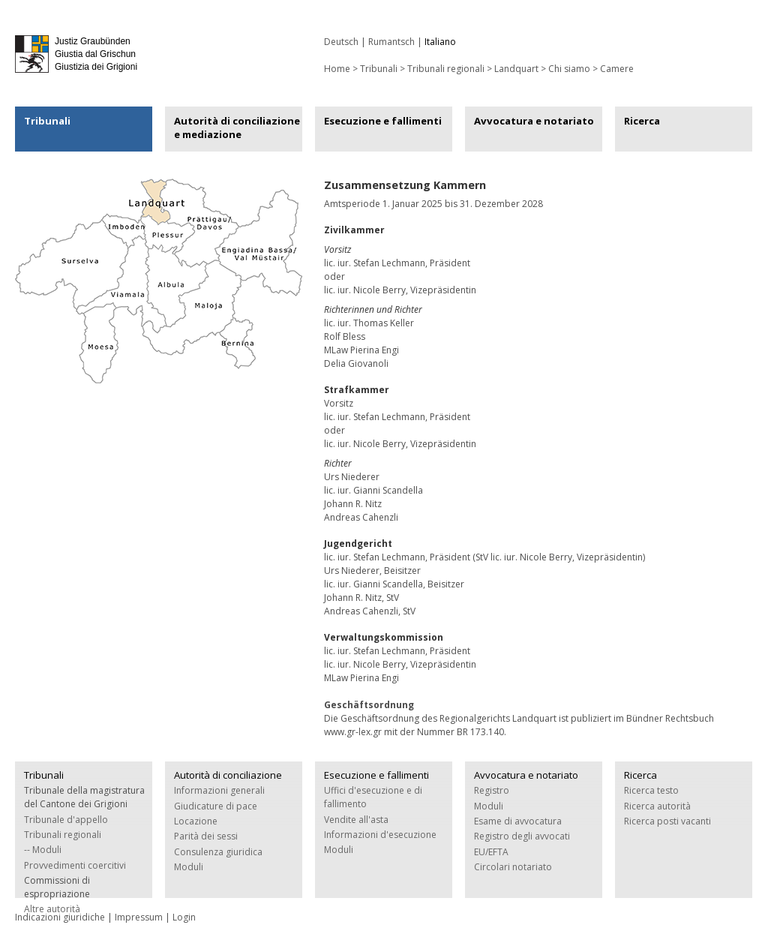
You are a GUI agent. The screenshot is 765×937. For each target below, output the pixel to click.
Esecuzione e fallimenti (383, 121)
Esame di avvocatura (518, 821)
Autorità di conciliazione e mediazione (237, 127)
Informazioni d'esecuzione (380, 834)
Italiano (440, 41)
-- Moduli (43, 849)
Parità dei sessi (206, 836)
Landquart (516, 68)
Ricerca (642, 121)
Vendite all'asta (356, 819)
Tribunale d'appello (66, 819)
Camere (617, 68)
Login (184, 917)
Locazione (196, 821)
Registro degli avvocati (522, 836)
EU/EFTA (491, 851)
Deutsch (341, 41)
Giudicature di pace (215, 806)
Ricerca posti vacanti (667, 821)
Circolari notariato (513, 866)
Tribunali (47, 121)
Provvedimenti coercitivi (75, 865)
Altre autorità (52, 908)
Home (337, 68)
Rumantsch (391, 41)
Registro (491, 790)
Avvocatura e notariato (534, 121)
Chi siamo (569, 68)
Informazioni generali (219, 790)
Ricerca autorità (657, 806)
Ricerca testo (651, 790)
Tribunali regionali (445, 68)
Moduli (188, 866)
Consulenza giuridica (218, 851)
